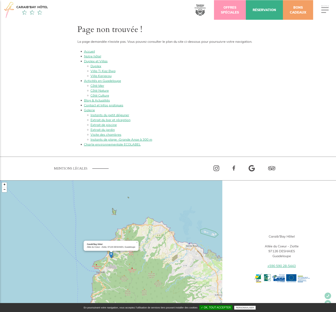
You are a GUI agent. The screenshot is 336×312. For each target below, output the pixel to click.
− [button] (4, 189)
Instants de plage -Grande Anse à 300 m (121, 139)
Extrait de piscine (103, 125)
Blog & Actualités (97, 100)
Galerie (89, 110)
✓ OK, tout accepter (216, 307)
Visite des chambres (105, 135)
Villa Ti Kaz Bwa (102, 71)
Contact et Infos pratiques (103, 105)
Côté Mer (97, 86)
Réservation (264, 10)
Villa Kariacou (101, 76)
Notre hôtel (92, 56)
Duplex (95, 66)
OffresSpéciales (230, 9)
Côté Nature (99, 90)
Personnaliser (245, 307)
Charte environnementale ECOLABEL (112, 144)
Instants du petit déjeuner (109, 115)
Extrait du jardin (102, 130)
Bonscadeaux (298, 9)
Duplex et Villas (96, 61)
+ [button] (4, 184)
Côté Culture (99, 95)
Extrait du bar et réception (110, 120)
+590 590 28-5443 (281, 266)
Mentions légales (70, 168)
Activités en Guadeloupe (102, 81)
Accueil (89, 51)
